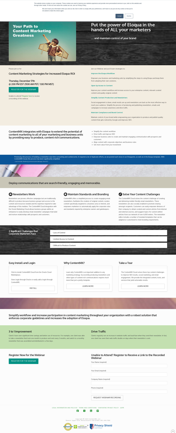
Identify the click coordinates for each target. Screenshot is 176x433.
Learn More (88, 286)
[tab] (108, 232)
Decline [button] (129, 16)
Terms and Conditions (88, 407)
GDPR (122, 407)
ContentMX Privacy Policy (108, 407)
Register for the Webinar (23, 89)
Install (33, 288)
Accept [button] (119, 16)
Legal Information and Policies (64, 407)
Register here (27, 96)
